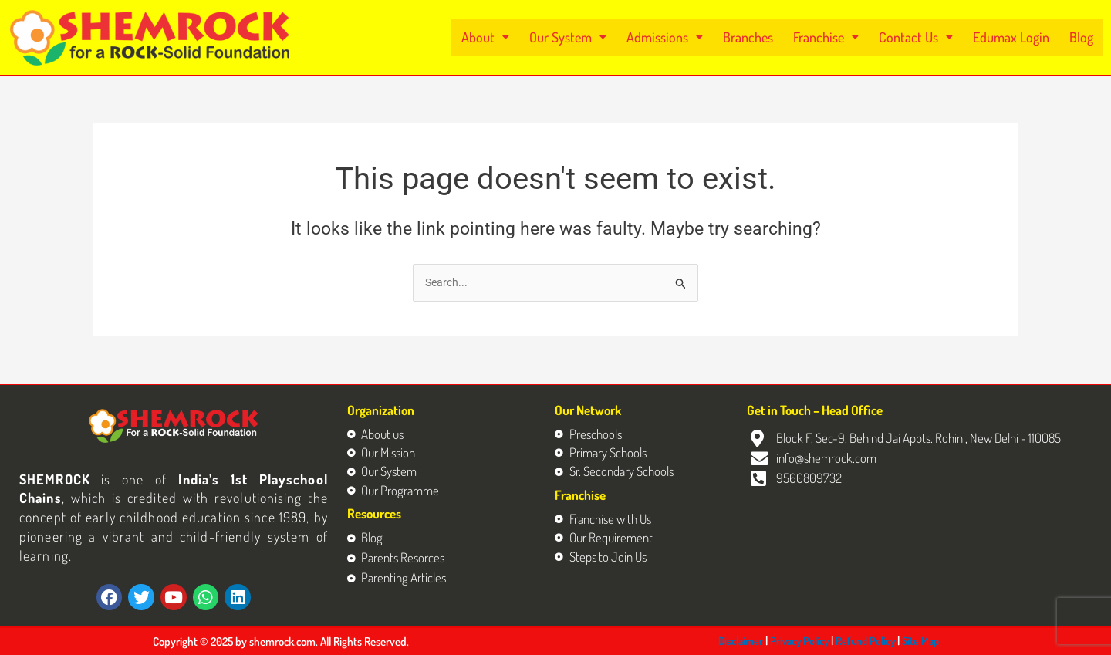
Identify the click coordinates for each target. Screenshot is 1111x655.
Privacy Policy (803, 640)
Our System (589, 37)
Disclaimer (741, 640)
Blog (1082, 37)
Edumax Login (1015, 37)
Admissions (683, 37)
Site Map (930, 640)
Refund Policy (872, 640)
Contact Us (925, 37)
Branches (762, 37)
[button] (510, 37)
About (510, 37)
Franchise (838, 37)
